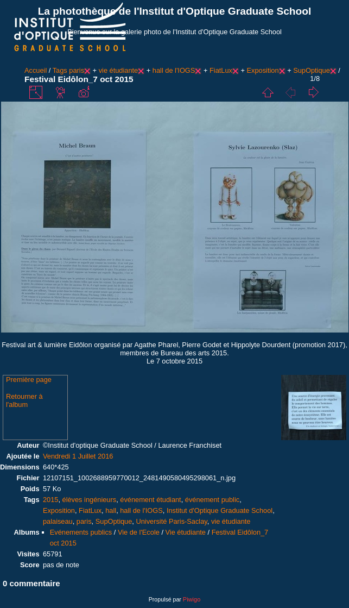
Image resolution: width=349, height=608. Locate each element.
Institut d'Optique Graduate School (219, 510)
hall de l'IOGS (174, 70)
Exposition (263, 70)
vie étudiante (118, 70)
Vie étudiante (186, 532)
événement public (212, 500)
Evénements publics (81, 532)
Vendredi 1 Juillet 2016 (78, 456)
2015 (50, 500)
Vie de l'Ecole (139, 532)
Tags (60, 70)
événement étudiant (150, 500)
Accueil (35, 70)
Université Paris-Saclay (171, 521)
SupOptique (311, 70)
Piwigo (191, 599)
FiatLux (221, 70)
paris (76, 70)
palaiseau (58, 521)
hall (110, 510)
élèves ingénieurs (89, 500)
